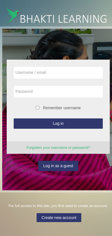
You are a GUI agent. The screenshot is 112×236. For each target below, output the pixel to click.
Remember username (62, 108)
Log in (58, 123)
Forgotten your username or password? (58, 147)
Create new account (59, 217)
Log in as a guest (58, 166)
